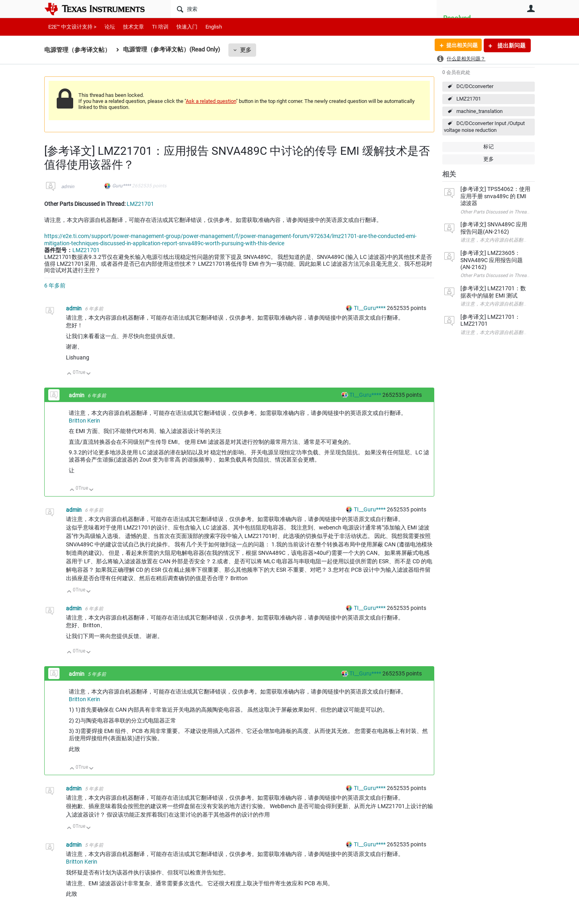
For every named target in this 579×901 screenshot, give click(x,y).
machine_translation (479, 111)
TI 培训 (160, 27)
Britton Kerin (84, 420)
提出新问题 (511, 45)
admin (67, 186)
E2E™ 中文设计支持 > (72, 27)
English (213, 27)
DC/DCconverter (474, 86)
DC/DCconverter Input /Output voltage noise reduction (484, 126)
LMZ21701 (468, 99)
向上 (69, 374)
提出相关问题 (459, 45)
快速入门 (187, 27)
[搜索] (304, 9)
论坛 (110, 27)
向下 (88, 374)
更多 (245, 50)
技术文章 (133, 27)
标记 (488, 147)
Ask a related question (211, 101)
